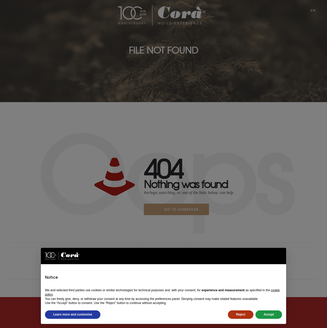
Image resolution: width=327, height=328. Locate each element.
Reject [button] (240, 314)
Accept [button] (269, 314)
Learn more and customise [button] (72, 314)
